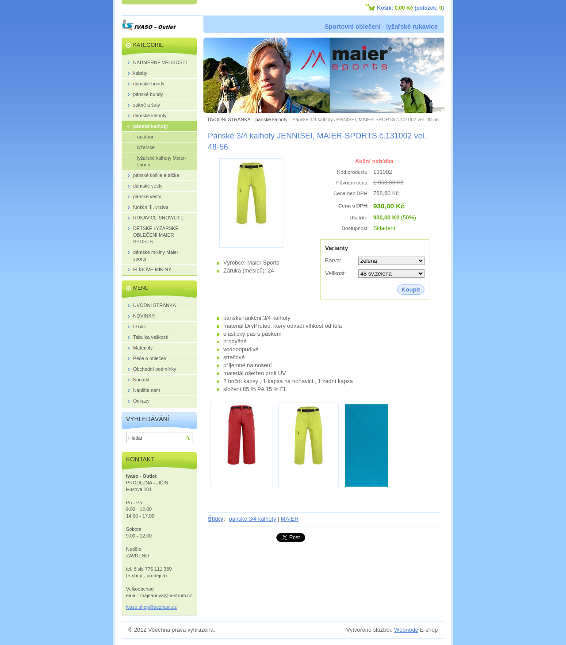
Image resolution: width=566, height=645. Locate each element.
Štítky (215, 518)
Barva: (333, 260)
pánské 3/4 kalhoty (252, 518)
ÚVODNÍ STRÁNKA (229, 119)
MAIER (290, 518)
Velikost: (335, 273)
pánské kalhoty (272, 119)
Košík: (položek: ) (410, 8)
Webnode (406, 629)
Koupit (411, 289)
